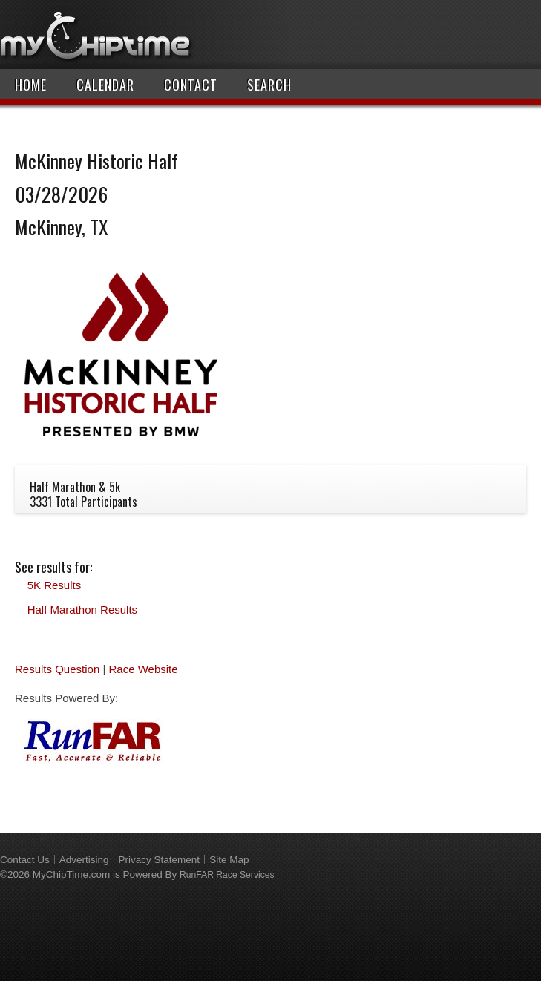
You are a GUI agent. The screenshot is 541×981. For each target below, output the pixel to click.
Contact (190, 84)
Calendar (105, 84)
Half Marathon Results (82, 609)
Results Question (57, 669)
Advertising (84, 859)
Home (31, 84)
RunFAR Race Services (227, 875)
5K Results (54, 585)
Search (269, 84)
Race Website (142, 669)
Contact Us (25, 859)
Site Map (229, 859)
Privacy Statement (159, 859)
